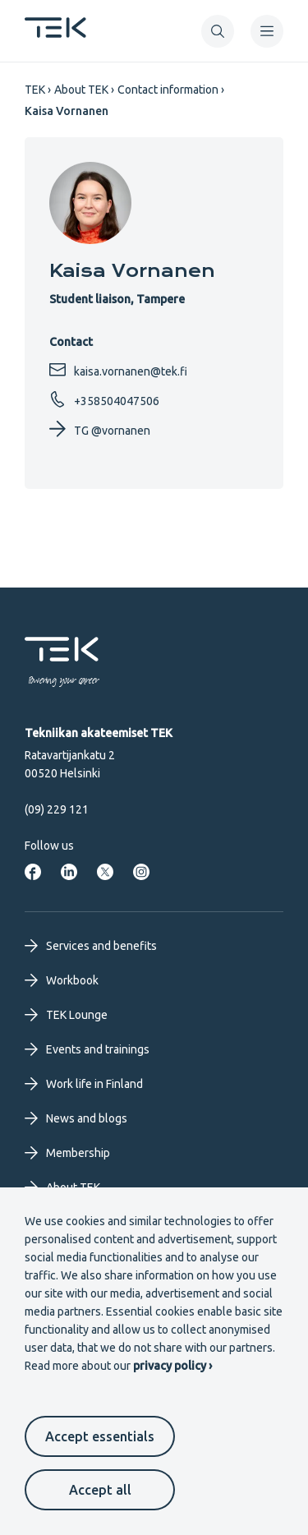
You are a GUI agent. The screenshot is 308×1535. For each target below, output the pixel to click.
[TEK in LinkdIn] (69, 872)
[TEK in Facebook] (33, 872)
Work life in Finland (84, 1083)
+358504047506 (104, 399)
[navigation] (267, 31)
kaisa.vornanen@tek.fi (118, 370)
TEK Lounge (66, 1014)
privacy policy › (172, 1365)
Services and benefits (91, 945)
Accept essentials (99, 1436)
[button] (217, 31)
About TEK (81, 89)
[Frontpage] (55, 32)
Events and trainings (87, 1049)
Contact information (167, 89)
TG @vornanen (99, 429)
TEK (35, 89)
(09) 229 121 (57, 809)
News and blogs (76, 1118)
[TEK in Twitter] (105, 872)
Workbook (62, 980)
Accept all (100, 1489)
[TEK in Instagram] (141, 872)
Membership (67, 1152)
